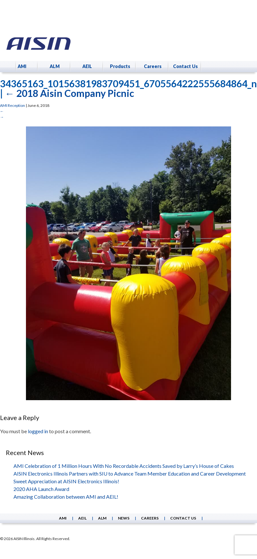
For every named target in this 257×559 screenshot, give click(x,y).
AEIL (87, 66)
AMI (22, 66)
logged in (38, 431)
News (123, 518)
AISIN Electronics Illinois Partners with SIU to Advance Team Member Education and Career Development (129, 473)
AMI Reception (12, 105)
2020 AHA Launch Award (41, 489)
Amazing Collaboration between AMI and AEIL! (65, 497)
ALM (55, 66)
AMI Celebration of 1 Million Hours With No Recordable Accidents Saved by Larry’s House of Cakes (123, 466)
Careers (153, 66)
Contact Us (185, 66)
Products (120, 66)
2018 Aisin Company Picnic (69, 93)
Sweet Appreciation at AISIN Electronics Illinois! (66, 481)
